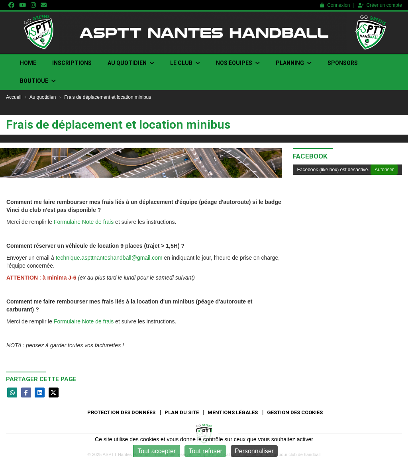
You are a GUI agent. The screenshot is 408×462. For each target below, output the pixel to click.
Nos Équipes (238, 63)
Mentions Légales (233, 412)
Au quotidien (131, 63)
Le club (185, 63)
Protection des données (121, 412)
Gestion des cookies (295, 412)
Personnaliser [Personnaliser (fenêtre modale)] (254, 451)
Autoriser (384, 169)
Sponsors (343, 63)
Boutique (38, 81)
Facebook (310, 156)
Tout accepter (156, 451)
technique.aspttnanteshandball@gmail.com (109, 257)
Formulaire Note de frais (84, 222)
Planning (294, 63)
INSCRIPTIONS (72, 63)
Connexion (335, 5)
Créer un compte (380, 5)
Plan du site (182, 412)
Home (28, 63)
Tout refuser (205, 451)
